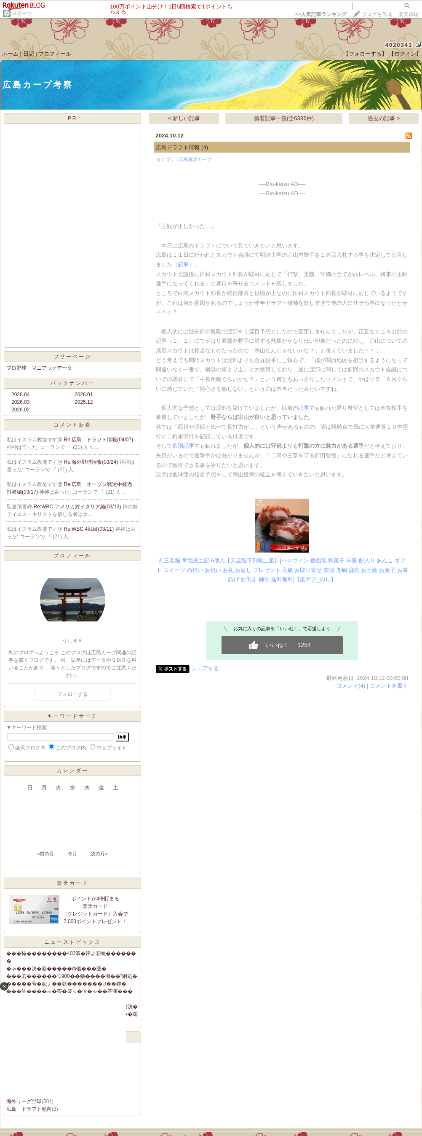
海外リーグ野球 (24, 1101)
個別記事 (183, 446)
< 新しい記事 (184, 118)
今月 (72, 853)
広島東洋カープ (195, 159)
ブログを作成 (377, 14)
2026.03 (20, 402)
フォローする (72, 694)
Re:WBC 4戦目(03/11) (89, 529)
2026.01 (84, 394)
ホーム (10, 54)
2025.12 (84, 402)
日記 (28, 54)
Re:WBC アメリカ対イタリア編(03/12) (78, 507)
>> (321, 14)
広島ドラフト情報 (178, 147)
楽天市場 (408, 14)
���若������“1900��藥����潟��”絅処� (71, 976)
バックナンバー (73, 383)
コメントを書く (389, 685)
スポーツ (22, 13)
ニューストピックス (72, 942)
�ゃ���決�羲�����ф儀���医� (56, 969)
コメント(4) (351, 685)
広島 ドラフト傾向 (29, 1109)
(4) (204, 147)
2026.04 (20, 394)
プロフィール (54, 54)
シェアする (205, 668)
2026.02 (20, 410)
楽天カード (72, 883)
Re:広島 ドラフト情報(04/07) (99, 440)
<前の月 (45, 853)
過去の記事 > (384, 118)
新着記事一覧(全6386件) (284, 118)
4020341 (399, 45)
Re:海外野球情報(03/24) (92, 462)
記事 (183, 264)
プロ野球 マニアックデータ (39, 368)
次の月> (99, 853)
